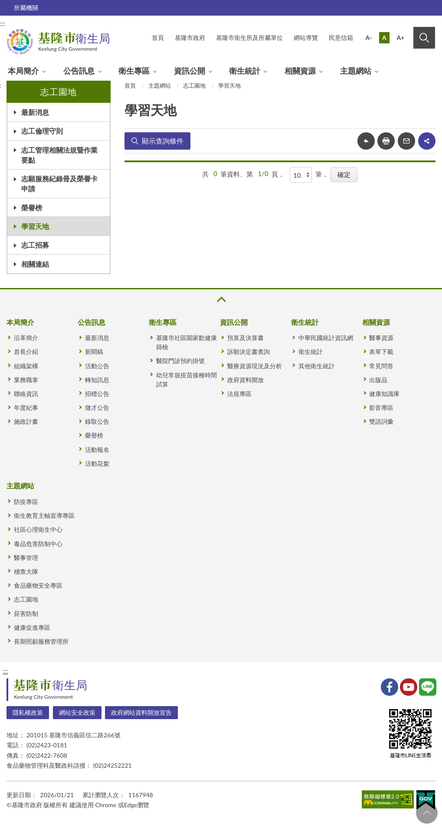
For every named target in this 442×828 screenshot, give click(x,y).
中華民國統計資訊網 (325, 337)
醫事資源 (381, 337)
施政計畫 (26, 421)
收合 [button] (221, 299)
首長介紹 (26, 351)
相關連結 (35, 264)
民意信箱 (341, 37)
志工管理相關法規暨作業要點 (59, 155)
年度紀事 (26, 407)
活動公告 (97, 366)
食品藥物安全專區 (38, 585)
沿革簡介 (26, 337)
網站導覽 (306, 37)
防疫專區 (26, 501)
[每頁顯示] (301, 175)
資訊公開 (189, 70)
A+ (400, 37)
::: (5, 671)
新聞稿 (94, 351)
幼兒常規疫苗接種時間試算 (186, 379)
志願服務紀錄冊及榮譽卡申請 (59, 183)
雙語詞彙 (381, 421)
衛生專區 (134, 70)
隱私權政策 (28, 712)
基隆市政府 (190, 37)
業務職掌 (26, 379)
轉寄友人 (406, 141)
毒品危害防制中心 (38, 543)
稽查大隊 (26, 571)
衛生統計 (244, 70)
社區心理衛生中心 (38, 529)
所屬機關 (26, 7)
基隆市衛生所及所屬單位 (249, 37)
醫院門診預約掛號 (180, 360)
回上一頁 (366, 141)
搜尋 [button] (424, 38)
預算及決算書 (245, 337)
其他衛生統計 (316, 366)
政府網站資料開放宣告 (141, 712)
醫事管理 (26, 557)
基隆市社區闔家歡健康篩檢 (186, 342)
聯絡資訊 (26, 393)
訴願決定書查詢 (248, 351)
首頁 (130, 85)
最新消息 (35, 112)
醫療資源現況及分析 (254, 366)
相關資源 (300, 70)
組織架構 (26, 366)
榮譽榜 (31, 207)
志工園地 (194, 85)
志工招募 (35, 245)
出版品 (378, 379)
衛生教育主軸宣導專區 (44, 515)
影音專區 (381, 407)
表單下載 (381, 351)
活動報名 (97, 449)
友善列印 (386, 141)
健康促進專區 (32, 627)
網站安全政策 (77, 712)
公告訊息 (79, 70)
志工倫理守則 (42, 131)
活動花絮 (97, 463)
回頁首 (427, 813)
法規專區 (239, 393)
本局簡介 (23, 70)
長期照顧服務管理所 (41, 641)
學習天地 (35, 226)
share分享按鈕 (426, 141)
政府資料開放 (245, 379)
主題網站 (355, 70)
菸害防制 (26, 613)
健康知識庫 (384, 393)
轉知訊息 (97, 379)
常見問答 (381, 366)
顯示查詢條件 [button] (162, 141)
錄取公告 (97, 421)
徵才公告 (97, 407)
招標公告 (97, 393)
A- (369, 37)
